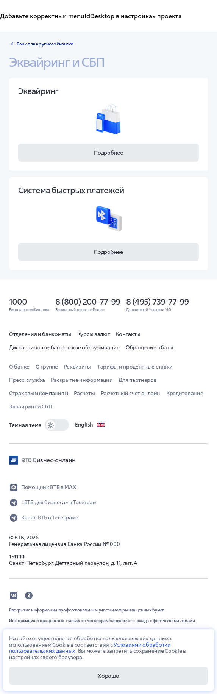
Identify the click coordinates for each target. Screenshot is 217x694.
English (90, 425)
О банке (19, 366)
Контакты (128, 334)
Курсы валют (93, 334)
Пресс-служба (27, 380)
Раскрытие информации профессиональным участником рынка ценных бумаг (86, 610)
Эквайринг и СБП (30, 406)
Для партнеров (137, 380)
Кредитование (184, 393)
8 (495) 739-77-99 (157, 301)
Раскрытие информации (81, 380)
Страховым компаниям (38, 393)
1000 (18, 301)
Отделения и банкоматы (40, 334)
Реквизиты (77, 366)
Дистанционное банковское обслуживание (64, 347)
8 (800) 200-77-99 (87, 301)
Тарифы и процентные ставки (135, 366)
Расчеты (84, 393)
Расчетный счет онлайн (130, 393)
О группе (47, 366)
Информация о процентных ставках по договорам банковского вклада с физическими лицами (102, 620)
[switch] (57, 425)
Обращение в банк (149, 347)
